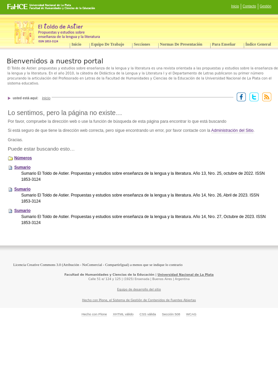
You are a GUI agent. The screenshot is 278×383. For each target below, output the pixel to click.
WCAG (191, 314)
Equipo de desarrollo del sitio (139, 289)
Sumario (22, 167)
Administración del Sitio (232, 130)
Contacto (249, 6)
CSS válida (148, 314)
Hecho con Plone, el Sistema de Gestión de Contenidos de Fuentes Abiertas (139, 300)
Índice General (258, 44)
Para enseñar (223, 44)
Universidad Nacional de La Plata (186, 274)
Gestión (265, 6)
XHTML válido (123, 314)
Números (23, 158)
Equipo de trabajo (107, 44)
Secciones (142, 44)
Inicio (235, 6)
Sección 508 (171, 314)
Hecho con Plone (94, 314)
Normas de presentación (181, 44)
